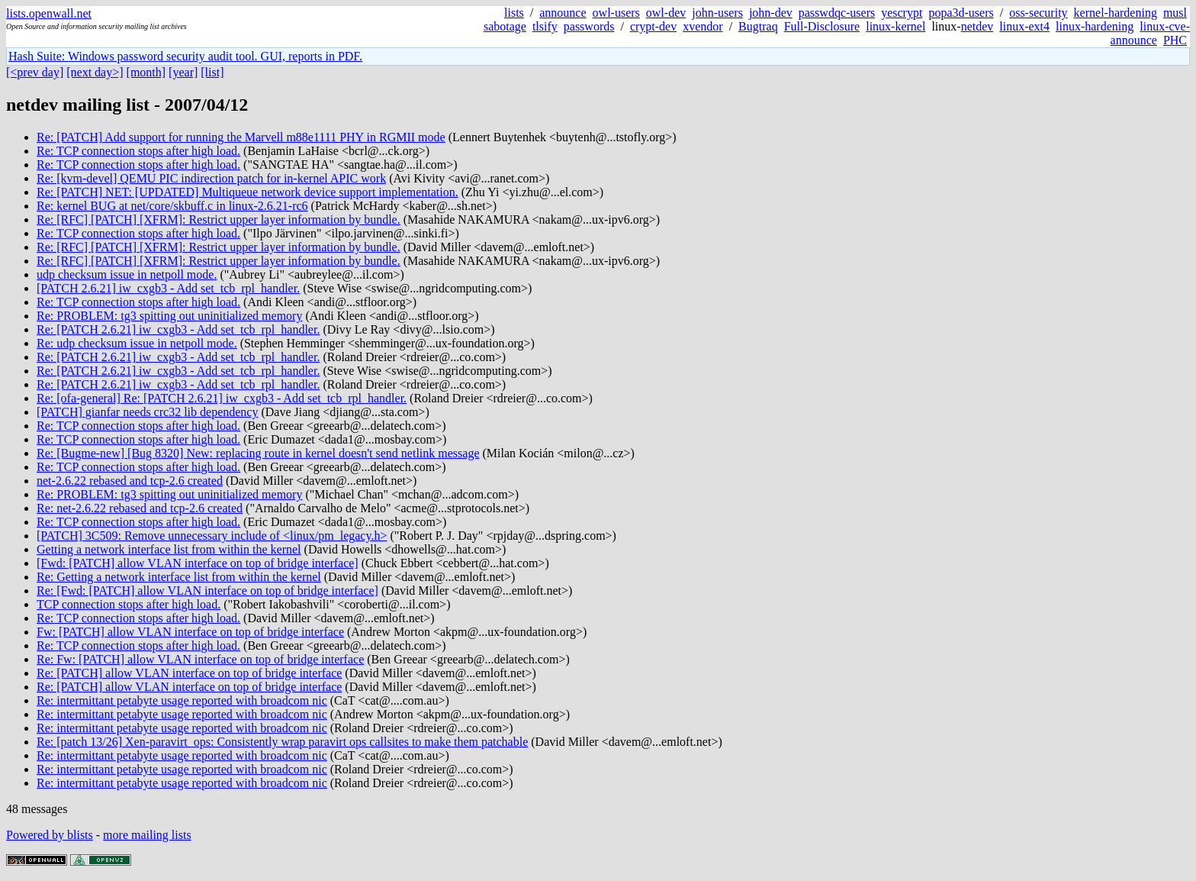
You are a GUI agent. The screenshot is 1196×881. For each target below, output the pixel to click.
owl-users (616, 12)
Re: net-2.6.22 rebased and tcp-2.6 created (140, 508)
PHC (1175, 40)
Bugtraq (758, 26)
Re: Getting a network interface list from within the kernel (179, 576)
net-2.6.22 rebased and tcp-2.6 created (130, 480)
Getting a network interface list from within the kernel (169, 549)
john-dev (771, 12)
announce (562, 12)
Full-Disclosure (822, 26)
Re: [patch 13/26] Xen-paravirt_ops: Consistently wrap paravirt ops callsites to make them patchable (282, 741)
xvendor (702, 26)
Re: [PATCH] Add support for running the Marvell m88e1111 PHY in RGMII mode (241, 137)
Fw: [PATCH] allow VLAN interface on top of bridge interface (190, 631)
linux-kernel (895, 26)
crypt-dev (653, 26)
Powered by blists (49, 834)
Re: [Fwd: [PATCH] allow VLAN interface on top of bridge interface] (207, 590)
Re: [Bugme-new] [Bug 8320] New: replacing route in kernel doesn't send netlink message (258, 453)
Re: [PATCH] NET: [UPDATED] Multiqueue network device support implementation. (247, 192)
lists (514, 12)
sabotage (505, 26)
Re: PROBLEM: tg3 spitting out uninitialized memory (169, 315)
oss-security (1038, 12)
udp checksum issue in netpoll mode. (127, 274)
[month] (146, 72)
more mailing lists (147, 834)
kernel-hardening (1115, 12)
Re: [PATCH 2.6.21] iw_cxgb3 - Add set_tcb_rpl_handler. (178, 329)
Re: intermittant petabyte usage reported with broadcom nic (182, 700)
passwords (589, 26)
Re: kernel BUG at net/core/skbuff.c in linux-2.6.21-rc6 (172, 205)
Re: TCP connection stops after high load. (138, 150)
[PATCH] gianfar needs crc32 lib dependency (147, 411)
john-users (717, 12)
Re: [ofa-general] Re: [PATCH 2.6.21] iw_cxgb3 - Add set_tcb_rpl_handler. (222, 398)
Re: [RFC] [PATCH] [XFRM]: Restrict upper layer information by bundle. (218, 219)
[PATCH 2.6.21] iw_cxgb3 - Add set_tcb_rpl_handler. (168, 288)
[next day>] (94, 72)
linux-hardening (1094, 26)
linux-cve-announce (1150, 33)
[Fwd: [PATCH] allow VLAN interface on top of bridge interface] (197, 563)
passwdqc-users (837, 12)
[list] (212, 72)
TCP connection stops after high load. (128, 604)
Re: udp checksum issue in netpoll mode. (137, 343)
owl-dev (666, 12)
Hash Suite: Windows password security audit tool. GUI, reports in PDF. (185, 56)
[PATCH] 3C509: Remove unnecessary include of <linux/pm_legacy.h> (212, 535)
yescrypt (901, 12)
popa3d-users (960, 12)
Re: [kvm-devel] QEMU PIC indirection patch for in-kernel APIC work (211, 178)
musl (1175, 12)
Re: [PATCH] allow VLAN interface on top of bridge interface (189, 672)
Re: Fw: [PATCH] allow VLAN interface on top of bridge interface (200, 659)
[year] (183, 72)
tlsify (545, 26)
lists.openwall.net (49, 13)
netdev (977, 26)
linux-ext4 (1024, 26)
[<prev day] (34, 72)
